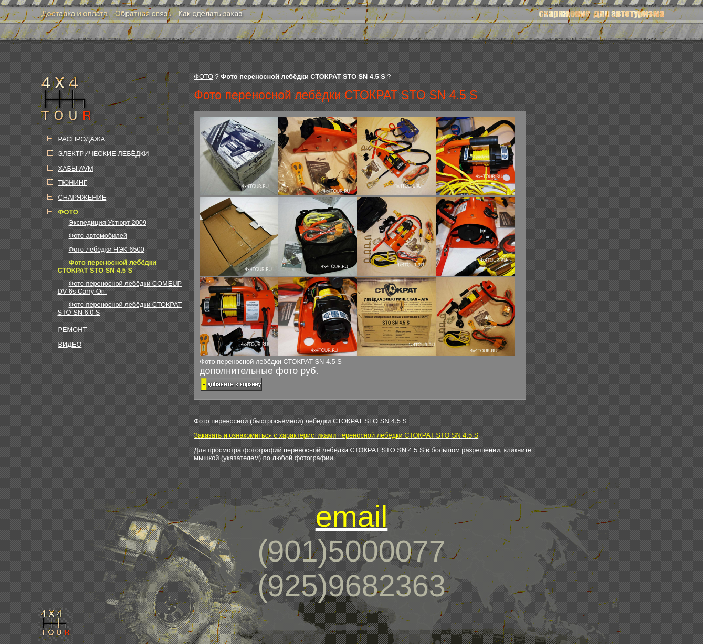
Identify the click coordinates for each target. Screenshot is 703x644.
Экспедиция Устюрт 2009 (108, 222)
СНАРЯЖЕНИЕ (82, 197)
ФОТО (203, 76)
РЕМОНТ (72, 330)
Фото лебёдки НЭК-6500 (106, 249)
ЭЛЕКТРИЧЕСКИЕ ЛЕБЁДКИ (103, 154)
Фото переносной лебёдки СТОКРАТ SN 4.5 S (360, 241)
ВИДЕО (70, 344)
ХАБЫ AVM (75, 168)
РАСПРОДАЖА (82, 139)
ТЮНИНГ (72, 182)
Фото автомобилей (98, 236)
